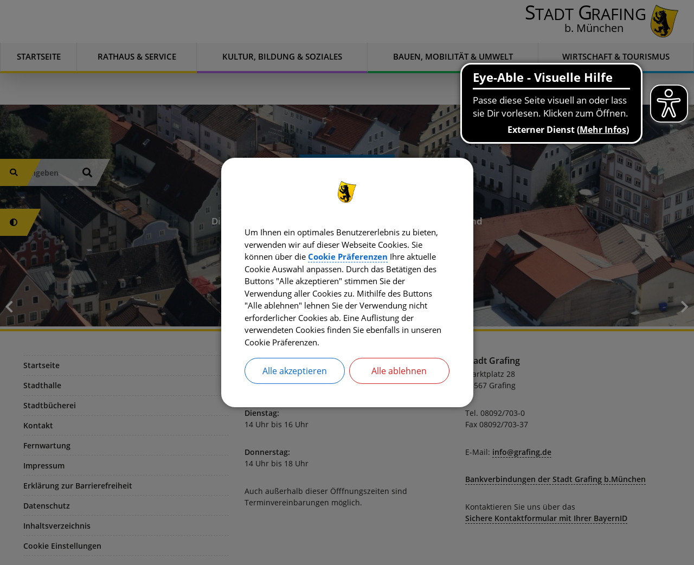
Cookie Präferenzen (406, 255)
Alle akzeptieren (294, 375)
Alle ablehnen (399, 375)
